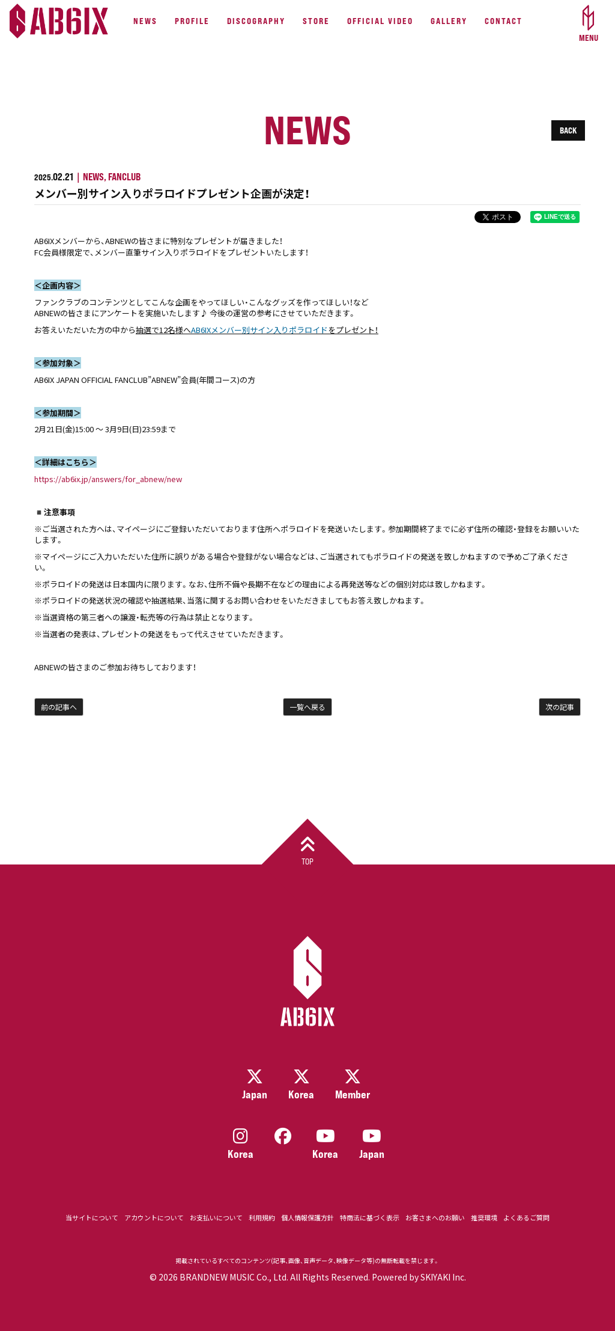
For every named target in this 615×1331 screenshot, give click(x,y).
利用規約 (262, 1217)
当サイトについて (91, 1217)
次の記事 (559, 707)
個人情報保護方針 (307, 1217)
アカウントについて (154, 1217)
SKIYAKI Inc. (443, 1277)
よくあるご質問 (526, 1217)
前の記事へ (59, 707)
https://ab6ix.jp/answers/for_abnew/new (108, 479)
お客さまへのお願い (435, 1217)
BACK (568, 130)
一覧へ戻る (307, 707)
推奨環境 (484, 1217)
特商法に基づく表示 (369, 1217)
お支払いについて (216, 1217)
